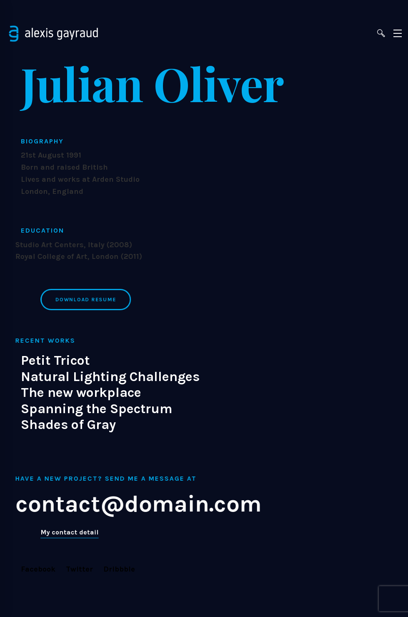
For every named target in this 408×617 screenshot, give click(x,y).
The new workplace (81, 392)
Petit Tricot (55, 360)
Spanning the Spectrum (97, 408)
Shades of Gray (68, 424)
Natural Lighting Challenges (110, 376)
